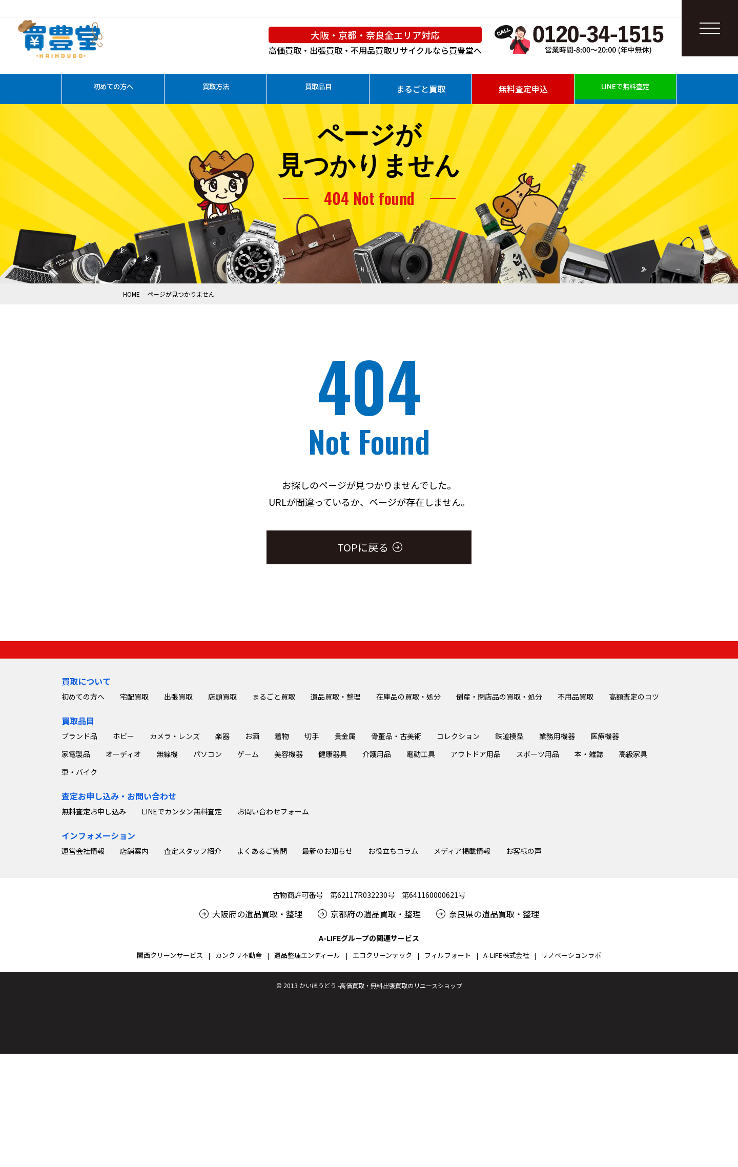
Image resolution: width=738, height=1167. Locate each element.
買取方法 (215, 89)
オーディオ (123, 867)
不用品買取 (575, 810)
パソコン (207, 867)
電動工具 (420, 867)
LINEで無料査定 (625, 89)
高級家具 (633, 867)
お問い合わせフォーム (273, 924)
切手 (311, 849)
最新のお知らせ (327, 964)
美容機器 (288, 867)
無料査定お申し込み (93, 924)
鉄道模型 (509, 849)
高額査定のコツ (634, 810)
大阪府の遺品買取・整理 (257, 1027)
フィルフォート (447, 1068)
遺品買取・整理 (336, 810)
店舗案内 (134, 964)
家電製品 (75, 867)
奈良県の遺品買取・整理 (494, 1027)
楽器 (222, 849)
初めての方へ (113, 89)
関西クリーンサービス (170, 1068)
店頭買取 (222, 810)
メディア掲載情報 (462, 964)
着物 (282, 849)
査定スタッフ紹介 (192, 964)
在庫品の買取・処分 (408, 810)
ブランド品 (79, 849)
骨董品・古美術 (396, 849)
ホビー (123, 849)
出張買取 (178, 810)
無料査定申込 (523, 89)
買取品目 (318, 89)
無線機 (167, 867)
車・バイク (79, 885)
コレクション (458, 849)
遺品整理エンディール (307, 1068)
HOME (131, 294)
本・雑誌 (589, 867)
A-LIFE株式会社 (506, 1068)
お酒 (252, 849)
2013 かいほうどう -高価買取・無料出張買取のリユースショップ (372, 1098)
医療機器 (604, 849)
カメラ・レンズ (175, 849)
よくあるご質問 (262, 964)
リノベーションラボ (571, 1068)
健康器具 (332, 867)
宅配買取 (134, 810)
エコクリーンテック (382, 1068)
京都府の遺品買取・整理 (376, 1027)
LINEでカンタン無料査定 (181, 924)
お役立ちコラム (393, 964)
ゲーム (248, 867)
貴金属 (345, 849)
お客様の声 (524, 964)
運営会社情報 (83, 964)
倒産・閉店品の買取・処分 (499, 810)
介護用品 (376, 867)
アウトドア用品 (475, 867)
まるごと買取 (420, 89)
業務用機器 (557, 849)
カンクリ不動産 (238, 1068)
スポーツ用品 (537, 867)
